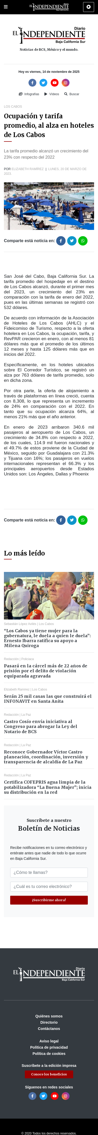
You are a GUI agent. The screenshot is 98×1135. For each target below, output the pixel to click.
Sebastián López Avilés (20, 624)
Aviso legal (49, 1041)
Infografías (29, 94)
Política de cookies (48, 1054)
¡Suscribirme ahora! (49, 900)
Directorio (48, 1022)
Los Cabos (13, 106)
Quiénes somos (48, 1016)
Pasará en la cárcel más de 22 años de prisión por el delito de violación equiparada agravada (45, 670)
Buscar (71, 94)
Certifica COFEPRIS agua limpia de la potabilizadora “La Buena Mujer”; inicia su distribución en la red (47, 787)
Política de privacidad (49, 1047)
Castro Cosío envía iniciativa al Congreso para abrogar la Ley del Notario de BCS (40, 726)
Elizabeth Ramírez (27, 169)
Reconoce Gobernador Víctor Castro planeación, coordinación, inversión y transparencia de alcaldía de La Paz (46, 756)
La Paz (26, 715)
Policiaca (27, 659)
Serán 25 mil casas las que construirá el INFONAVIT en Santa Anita (48, 699)
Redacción (11, 659)
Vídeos (51, 94)
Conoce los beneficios (49, 1074)
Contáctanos (49, 1029)
